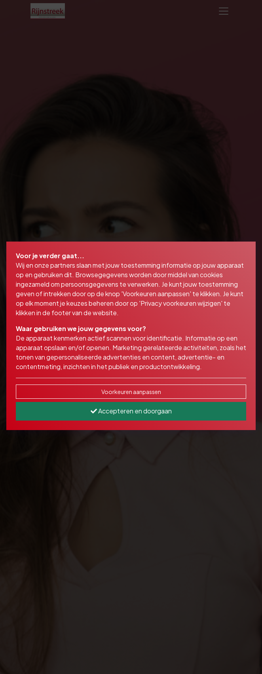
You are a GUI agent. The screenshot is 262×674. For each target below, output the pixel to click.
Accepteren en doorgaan (131, 411)
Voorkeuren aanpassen (131, 391)
